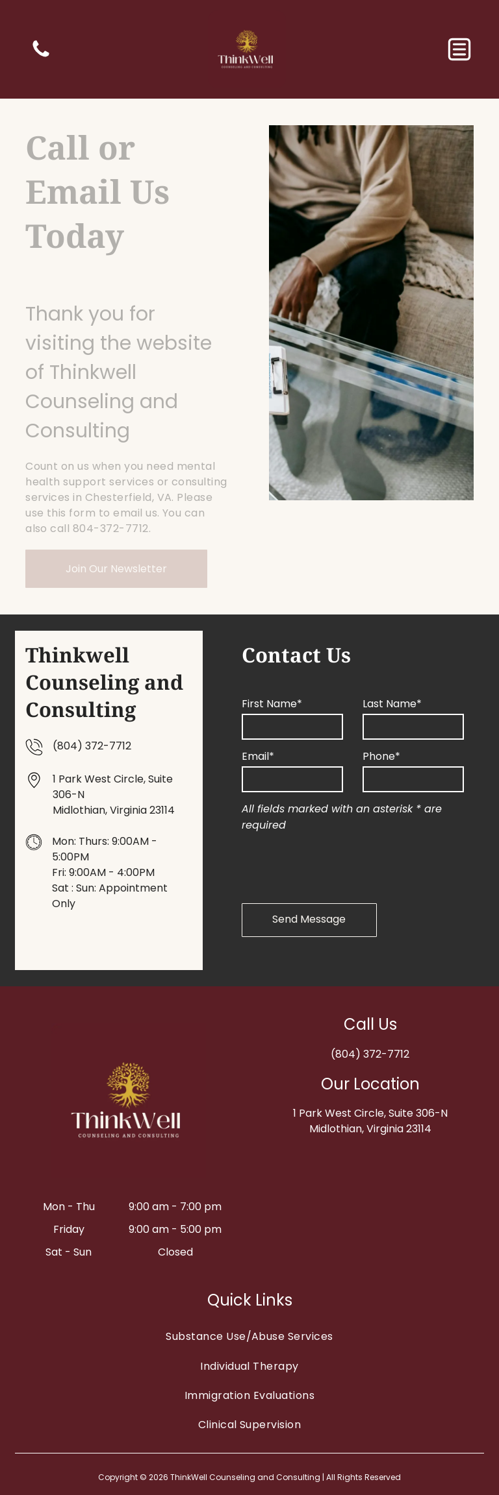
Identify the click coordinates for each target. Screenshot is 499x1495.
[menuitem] (249, 1336)
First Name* (272, 703)
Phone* (381, 756)
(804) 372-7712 (92, 745)
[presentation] (340, 865)
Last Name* (392, 703)
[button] (459, 49)
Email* (258, 756)
